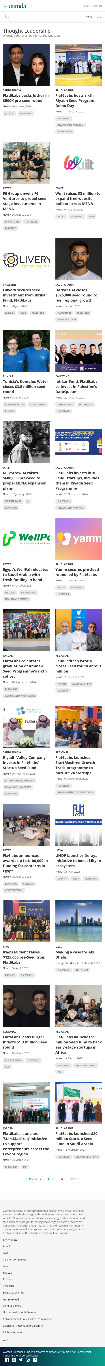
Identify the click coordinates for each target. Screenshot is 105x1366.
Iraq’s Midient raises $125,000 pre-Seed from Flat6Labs (24, 957)
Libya (59, 850)
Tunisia (8, 376)
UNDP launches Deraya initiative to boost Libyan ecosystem (78, 860)
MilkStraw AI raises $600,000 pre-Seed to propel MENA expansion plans (24, 480)
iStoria (62, 684)
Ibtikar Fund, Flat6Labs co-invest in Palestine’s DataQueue (76, 386)
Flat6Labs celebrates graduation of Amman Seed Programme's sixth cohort (25, 668)
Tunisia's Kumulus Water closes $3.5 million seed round (25, 386)
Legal (6, 1266)
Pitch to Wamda (12, 1332)
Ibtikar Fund (65, 404)
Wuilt (61, 216)
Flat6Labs (26, 113)
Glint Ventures (67, 319)
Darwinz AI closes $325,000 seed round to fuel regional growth (76, 295)
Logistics (63, 594)
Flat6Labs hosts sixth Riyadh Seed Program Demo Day (74, 100)
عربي (98, 16)
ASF (59, 1071)
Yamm (61, 587)
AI (28, 501)
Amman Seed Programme (20, 695)
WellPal (10, 592)
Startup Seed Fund (87, 1156)
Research (8, 1286)
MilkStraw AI (13, 501)
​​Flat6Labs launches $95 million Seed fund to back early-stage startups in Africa (78, 1044)
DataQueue (86, 404)
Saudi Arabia (12, 90)
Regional (62, 655)
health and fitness (16, 599)
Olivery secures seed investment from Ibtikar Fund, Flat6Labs (25, 295)
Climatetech (37, 404)
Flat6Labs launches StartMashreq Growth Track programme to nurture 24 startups (75, 765)
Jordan (8, 655)
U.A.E (6, 467)
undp (75, 878)
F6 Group (10, 228)
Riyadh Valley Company (19, 780)
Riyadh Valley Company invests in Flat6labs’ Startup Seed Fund (24, 762)
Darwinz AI (64, 313)
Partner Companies (14, 1259)
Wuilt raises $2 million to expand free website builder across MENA (78, 198)
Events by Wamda (13, 1292)
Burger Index (13, 1060)
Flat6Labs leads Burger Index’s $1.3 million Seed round (25, 1042)
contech (28, 883)
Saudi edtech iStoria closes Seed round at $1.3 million (78, 666)
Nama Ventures (81, 684)
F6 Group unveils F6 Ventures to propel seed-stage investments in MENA (25, 201)
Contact (97, 5)
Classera (63, 690)
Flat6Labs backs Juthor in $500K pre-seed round (26, 98)
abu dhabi (82, 970)
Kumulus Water (14, 404)
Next (73, 1179)
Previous (35, 1179)
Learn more (60, 1233)
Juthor (9, 113)
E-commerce (28, 592)
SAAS (91, 216)
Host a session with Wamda (19, 1312)
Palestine (9, 284)
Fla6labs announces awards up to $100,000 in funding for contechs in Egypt (25, 863)
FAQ (5, 1252)
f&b (7, 1066)
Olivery (9, 313)
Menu (89, 16)
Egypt (7, 188)
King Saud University (18, 787)
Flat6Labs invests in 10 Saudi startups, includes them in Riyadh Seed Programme (77, 480)
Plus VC (9, 411)
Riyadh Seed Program (71, 125)
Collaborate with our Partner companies (27, 1319)
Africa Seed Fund (86, 1065)
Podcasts (8, 1279)
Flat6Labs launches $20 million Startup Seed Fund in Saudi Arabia (76, 1138)
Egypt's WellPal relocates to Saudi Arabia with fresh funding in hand (25, 574)
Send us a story (12, 1305)
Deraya (62, 878)
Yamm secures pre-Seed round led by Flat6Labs (77, 572)
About (86, 5)
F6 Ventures (65, 131)
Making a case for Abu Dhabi (75, 955)
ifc (24, 1167)
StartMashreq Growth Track (75, 792)
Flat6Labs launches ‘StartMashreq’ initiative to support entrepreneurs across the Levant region (26, 1143)
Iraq (6, 947)
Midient (10, 975)
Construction (13, 890)
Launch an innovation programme (23, 1325)
